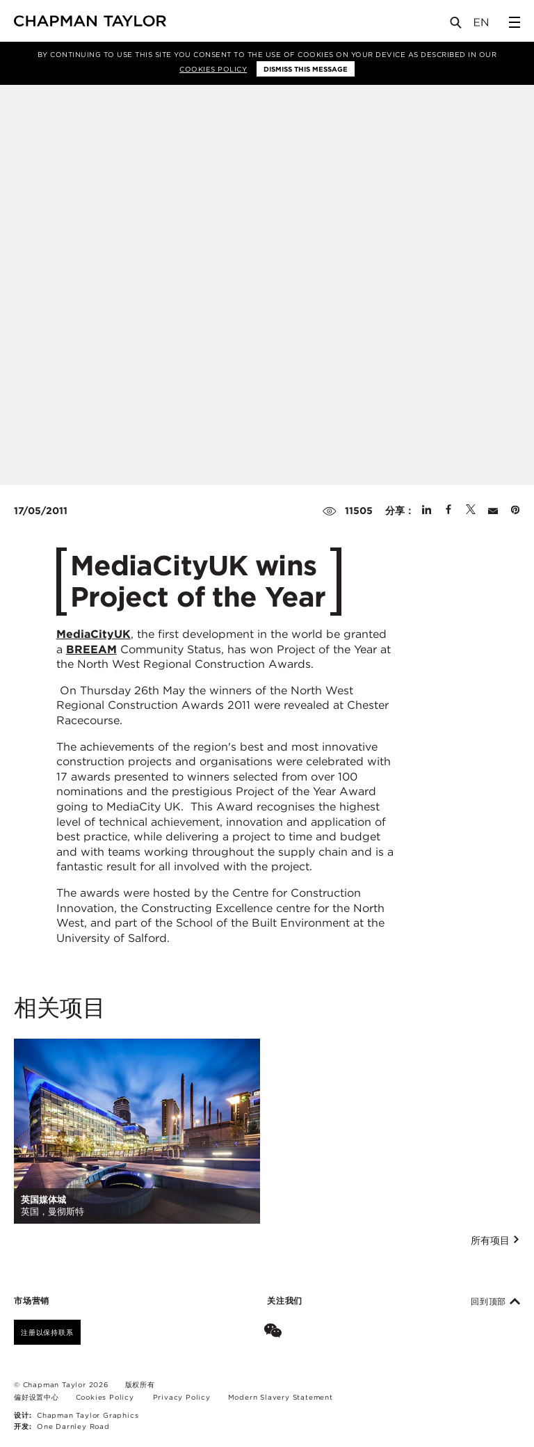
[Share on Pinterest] (515, 510)
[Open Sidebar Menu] (514, 22)
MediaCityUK (93, 634)
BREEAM (91, 649)
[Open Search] (457, 25)
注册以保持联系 (47, 1332)
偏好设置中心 (36, 1397)
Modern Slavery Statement (280, 1397)
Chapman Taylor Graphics (87, 1415)
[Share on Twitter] (471, 510)
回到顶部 (495, 1301)
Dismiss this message (306, 69)
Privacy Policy (182, 1397)
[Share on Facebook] (448, 510)
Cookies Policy (213, 69)
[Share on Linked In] (426, 510)
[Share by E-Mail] (493, 510)
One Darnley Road (73, 1426)
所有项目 (495, 1240)
